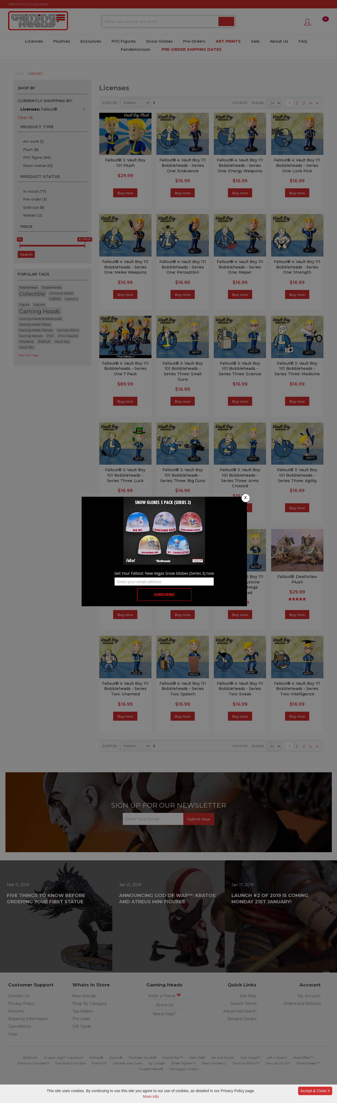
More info (151, 1096)
